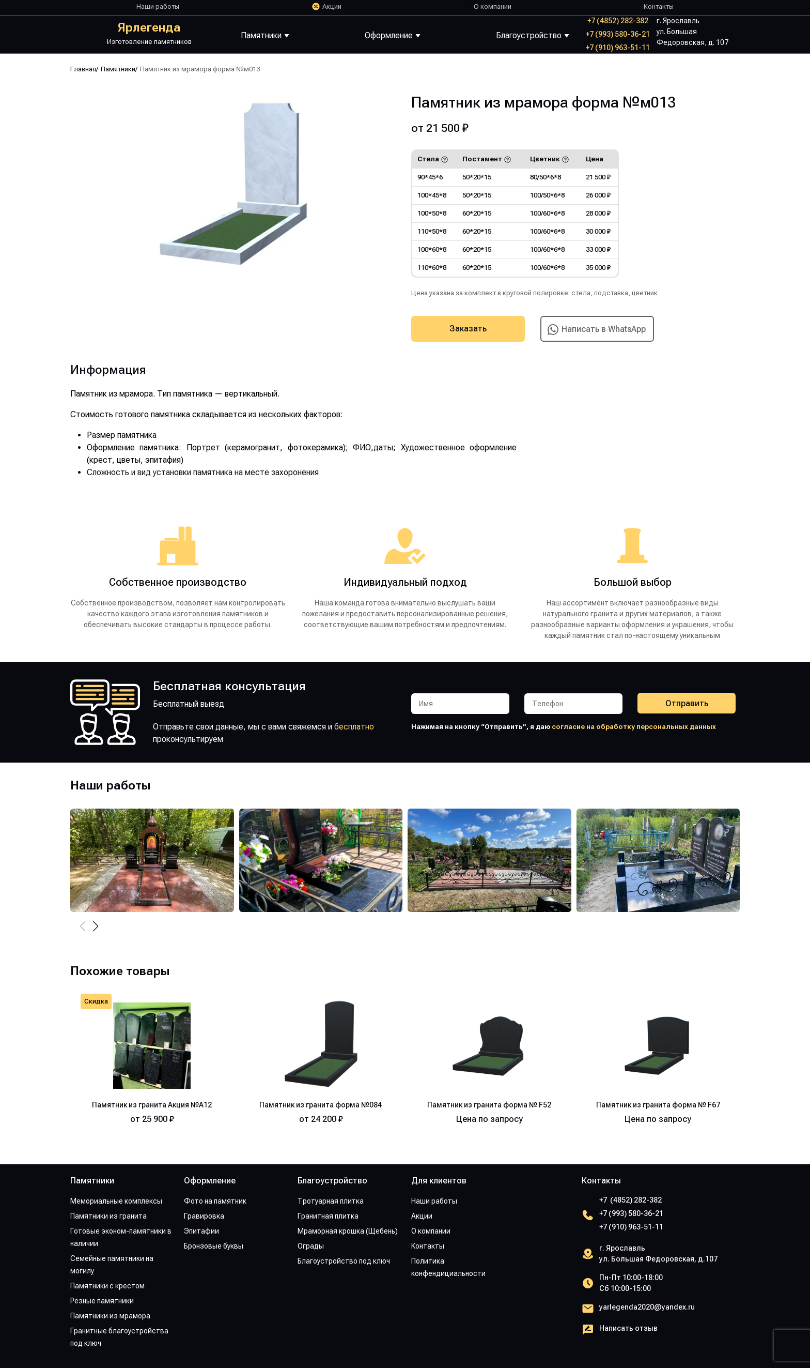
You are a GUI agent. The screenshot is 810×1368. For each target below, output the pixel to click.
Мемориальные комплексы (116, 1201)
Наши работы (157, 6)
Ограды (311, 1246)
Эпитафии (201, 1231)
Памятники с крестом (107, 1286)
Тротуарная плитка (331, 1201)
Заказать (468, 328)
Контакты (659, 6)
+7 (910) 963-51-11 (618, 47)
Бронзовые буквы (213, 1246)
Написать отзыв (628, 1328)
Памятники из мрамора (110, 1316)
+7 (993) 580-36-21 (618, 34)
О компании (492, 6)
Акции (331, 6)
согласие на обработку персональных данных (634, 727)
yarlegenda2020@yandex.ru (647, 1307)
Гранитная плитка (328, 1216)
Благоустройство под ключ (344, 1261)
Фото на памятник (215, 1201)
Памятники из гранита (108, 1216)
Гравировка (204, 1216)
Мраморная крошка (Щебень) (348, 1231)
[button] (95, 926)
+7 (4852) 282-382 (617, 21)
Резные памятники (102, 1301)
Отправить (686, 703)
